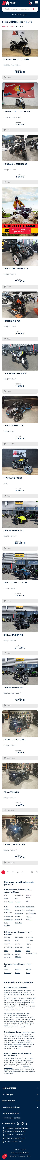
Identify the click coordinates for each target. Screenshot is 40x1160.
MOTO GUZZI (19, 947)
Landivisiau (7, 973)
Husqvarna (30, 1044)
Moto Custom (8, 916)
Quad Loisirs (30, 910)
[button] (4, 211)
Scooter (17, 902)
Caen (6, 969)
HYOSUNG (7, 957)
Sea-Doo (7, 1046)
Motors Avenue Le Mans (14, 1131)
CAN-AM (7, 940)
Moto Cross (8, 913)
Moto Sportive (19, 910)
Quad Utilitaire (31, 913)
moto (21, 1021)
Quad (17, 898)
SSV (27, 901)
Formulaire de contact (11, 1118)
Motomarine (19, 895)
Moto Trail (18, 919)
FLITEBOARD (8, 947)
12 (32, 872)
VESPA (28, 944)
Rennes (28, 969)
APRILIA (7, 937)
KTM (16, 940)
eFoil (5, 895)
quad (6, 1025)
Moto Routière (20, 907)
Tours (28, 973)
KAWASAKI (19, 937)
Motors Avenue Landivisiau (15, 1128)
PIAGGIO (18, 951)
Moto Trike (18, 923)
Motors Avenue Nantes (14, 1135)
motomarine (8, 1023)
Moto (6, 898)
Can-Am (13, 1044)
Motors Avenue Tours (13, 1142)
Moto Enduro (8, 919)
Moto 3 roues (8, 902)
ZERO (28, 947)
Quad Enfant (30, 907)
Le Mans (18, 969)
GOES (6, 951)
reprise (6, 1070)
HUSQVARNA (8, 954)
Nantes (17, 973)
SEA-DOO (29, 937)
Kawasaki (19, 1044)
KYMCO (17, 944)
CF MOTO (7, 944)
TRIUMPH (29, 940)
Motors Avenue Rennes (14, 1138)
